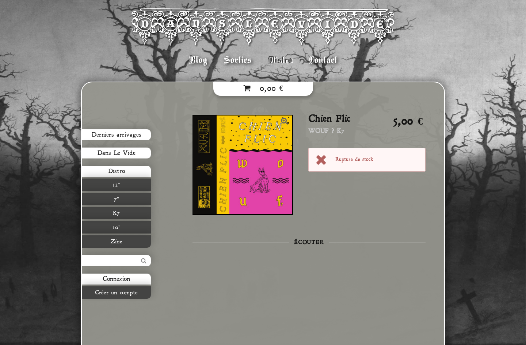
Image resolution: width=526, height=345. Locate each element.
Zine (116, 241)
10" (117, 227)
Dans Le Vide (117, 153)
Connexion (116, 279)
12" (116, 184)
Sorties (237, 60)
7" (116, 199)
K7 (116, 213)
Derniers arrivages (116, 134)
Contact (323, 60)
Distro (280, 60)
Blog (198, 60)
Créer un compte (116, 292)
